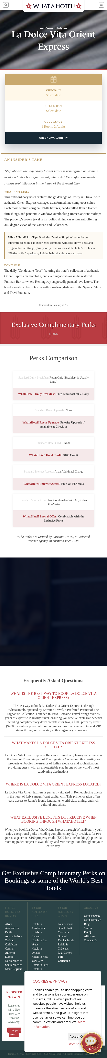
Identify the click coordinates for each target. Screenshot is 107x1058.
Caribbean (11, 944)
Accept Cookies (80, 1036)
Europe (9, 956)
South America (13, 964)
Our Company (92, 915)
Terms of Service (16, 1053)
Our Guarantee (92, 920)
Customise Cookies (78, 1044)
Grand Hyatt (65, 928)
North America (13, 960)
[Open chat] (92, 1043)
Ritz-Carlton (65, 952)
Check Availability (53, 137)
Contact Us (90, 940)
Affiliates (89, 936)
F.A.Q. (88, 932)
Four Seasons (65, 924)
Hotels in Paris (40, 964)
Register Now (15, 1032)
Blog (86, 924)
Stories (88, 928)
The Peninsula (66, 940)
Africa (8, 924)
